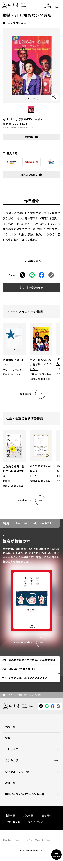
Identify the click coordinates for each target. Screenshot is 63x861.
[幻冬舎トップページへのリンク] (14, 5)
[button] (31, 109)
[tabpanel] (31, 583)
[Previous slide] (25, 98)
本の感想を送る (34, 287)
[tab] (30, 660)
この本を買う (33, 261)
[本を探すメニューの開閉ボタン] (48, 5)
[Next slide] (37, 98)
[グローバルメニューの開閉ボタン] (58, 5)
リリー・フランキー (14, 23)
